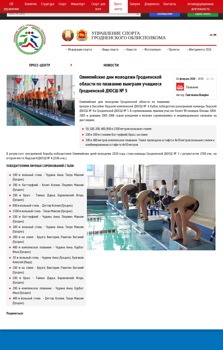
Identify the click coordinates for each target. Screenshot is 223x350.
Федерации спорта (80, 49)
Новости (131, 49)
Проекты (174, 49)
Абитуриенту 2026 (200, 49)
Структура (47, 4)
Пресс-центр (118, 6)
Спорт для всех (98, 6)
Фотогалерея (152, 49)
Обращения (164, 14)
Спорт (63, 4)
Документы (151, 4)
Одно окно (203, 14)
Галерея (135, 4)
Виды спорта (110, 49)
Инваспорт (78, 4)
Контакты (170, 4)
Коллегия (31, 4)
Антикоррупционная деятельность (200, 6)
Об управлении (11, 6)
